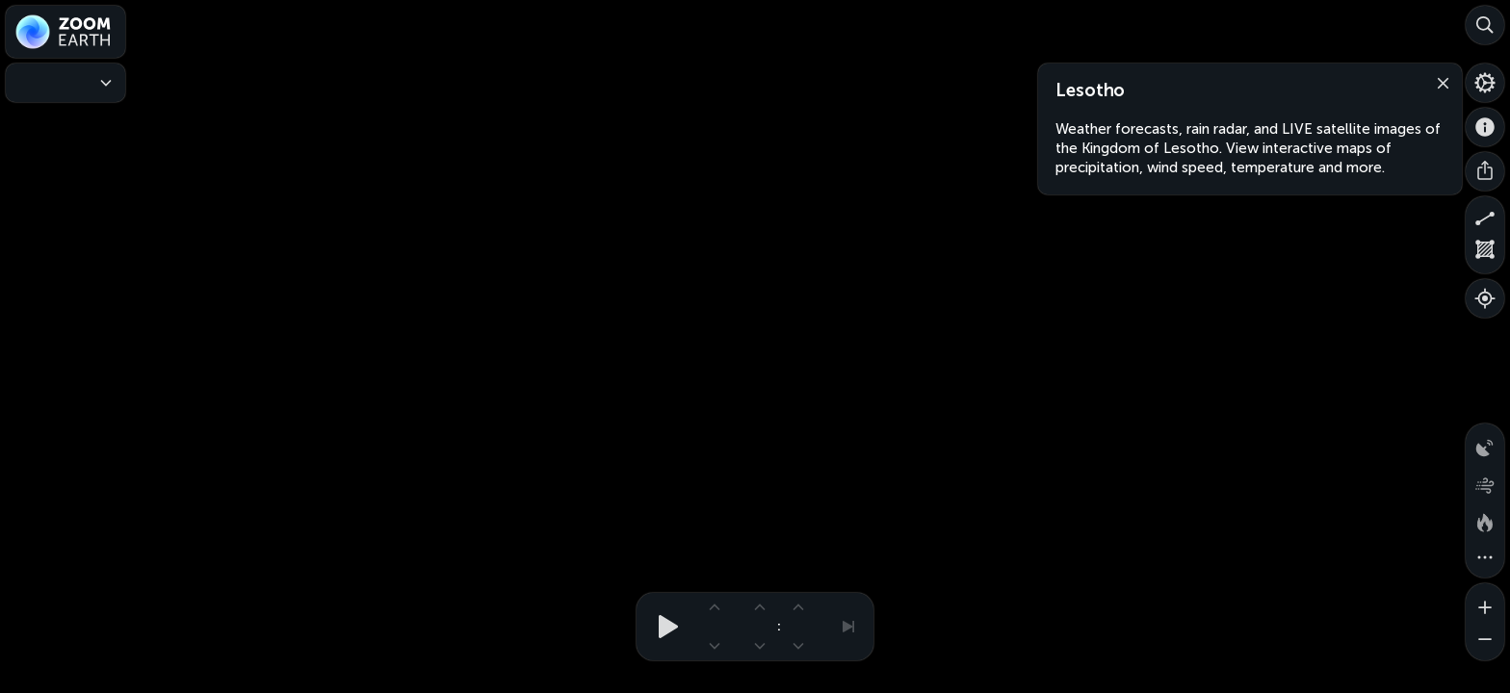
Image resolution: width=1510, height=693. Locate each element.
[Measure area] (1485, 254)
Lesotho (1090, 90)
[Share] (1485, 171)
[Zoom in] (1485, 602)
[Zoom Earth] (65, 32)
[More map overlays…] (1485, 558)
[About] (1485, 127)
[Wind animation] (1485, 481)
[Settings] (1485, 83)
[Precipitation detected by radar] (1485, 443)
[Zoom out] (1485, 641)
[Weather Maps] (65, 83)
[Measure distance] (1485, 215)
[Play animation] (663, 626)
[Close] (1439, 82)
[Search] (1485, 25)
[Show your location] (1485, 298)
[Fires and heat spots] (1485, 519)
